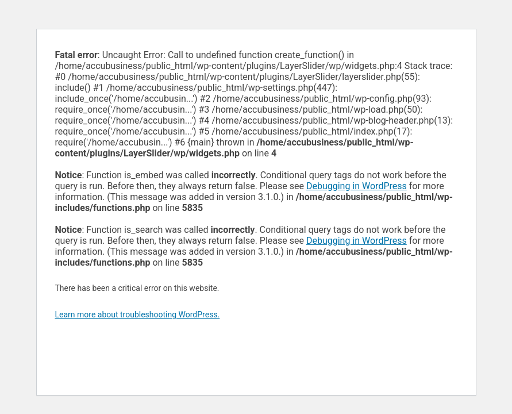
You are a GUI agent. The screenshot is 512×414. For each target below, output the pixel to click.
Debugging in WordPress (356, 186)
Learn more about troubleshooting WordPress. (137, 314)
